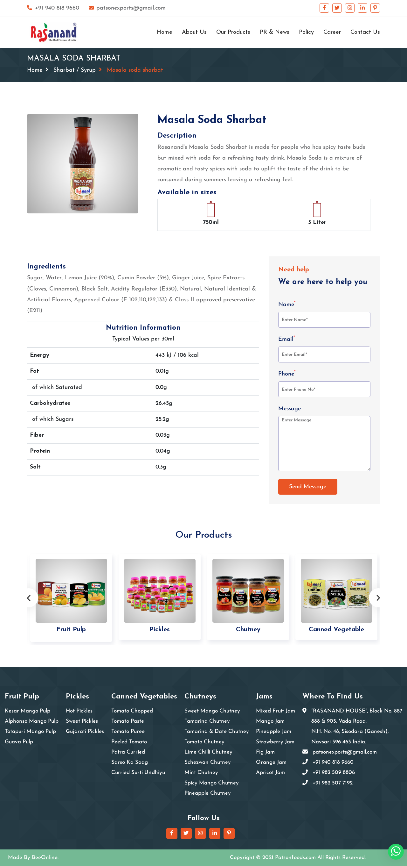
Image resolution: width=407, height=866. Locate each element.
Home (164, 32)
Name (287, 304)
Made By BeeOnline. (33, 857)
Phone (287, 373)
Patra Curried (128, 752)
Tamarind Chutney (207, 721)
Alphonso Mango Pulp (32, 721)
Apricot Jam (270, 772)
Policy (306, 32)
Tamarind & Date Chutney (216, 731)
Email (286, 338)
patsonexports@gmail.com (127, 8)
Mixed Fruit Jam (275, 711)
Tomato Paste (127, 721)
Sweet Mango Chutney (212, 711)
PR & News (274, 32)
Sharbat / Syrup (74, 70)
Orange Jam (271, 762)
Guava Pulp (19, 742)
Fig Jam (265, 752)
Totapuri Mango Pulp (30, 731)
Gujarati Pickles (85, 731)
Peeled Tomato (129, 742)
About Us (194, 32)
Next (378, 597)
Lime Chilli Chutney (208, 752)
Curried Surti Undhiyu (138, 772)
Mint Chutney (201, 772)
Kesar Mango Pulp (27, 711)
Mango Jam (270, 721)
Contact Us (365, 32)
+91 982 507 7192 (333, 783)
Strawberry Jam (275, 742)
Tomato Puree (128, 731)
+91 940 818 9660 (53, 8)
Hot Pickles (79, 711)
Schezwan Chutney (207, 762)
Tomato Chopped (132, 711)
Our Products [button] (233, 32)
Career (332, 32)
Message (289, 409)
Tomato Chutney (204, 742)
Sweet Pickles (82, 721)
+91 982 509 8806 (334, 772)
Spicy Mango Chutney (211, 783)
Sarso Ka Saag (129, 762)
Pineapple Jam (273, 731)
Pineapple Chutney (207, 793)
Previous (28, 597)
